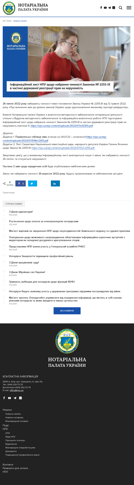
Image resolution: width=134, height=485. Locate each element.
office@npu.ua (16, 390)
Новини (7, 409)
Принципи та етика (15, 440)
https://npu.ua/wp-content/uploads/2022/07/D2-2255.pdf (63, 147)
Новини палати (13, 414)
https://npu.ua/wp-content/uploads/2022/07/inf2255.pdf (62, 125)
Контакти (8, 464)
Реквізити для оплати (15, 468)
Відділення (11, 444)
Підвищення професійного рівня (22, 455)
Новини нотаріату (14, 417)
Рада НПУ (10, 436)
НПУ (5, 429)
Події (6, 425)
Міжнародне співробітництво (20, 447)
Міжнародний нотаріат (16, 421)
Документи (11, 451)
